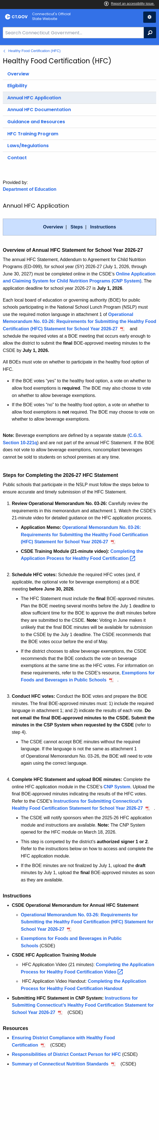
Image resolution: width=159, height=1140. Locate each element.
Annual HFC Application (34, 98)
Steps (77, 227)
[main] (79, 592)
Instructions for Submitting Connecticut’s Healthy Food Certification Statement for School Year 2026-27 (83, 1005)
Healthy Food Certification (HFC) (34, 51)
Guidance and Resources (36, 121)
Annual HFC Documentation (39, 109)
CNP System (117, 786)
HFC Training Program (32, 134)
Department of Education (29, 189)
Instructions (103, 227)
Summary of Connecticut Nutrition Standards (60, 1064)
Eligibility (17, 85)
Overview (18, 74)
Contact (17, 157)
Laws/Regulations (28, 145)
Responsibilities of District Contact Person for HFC (66, 1054)
